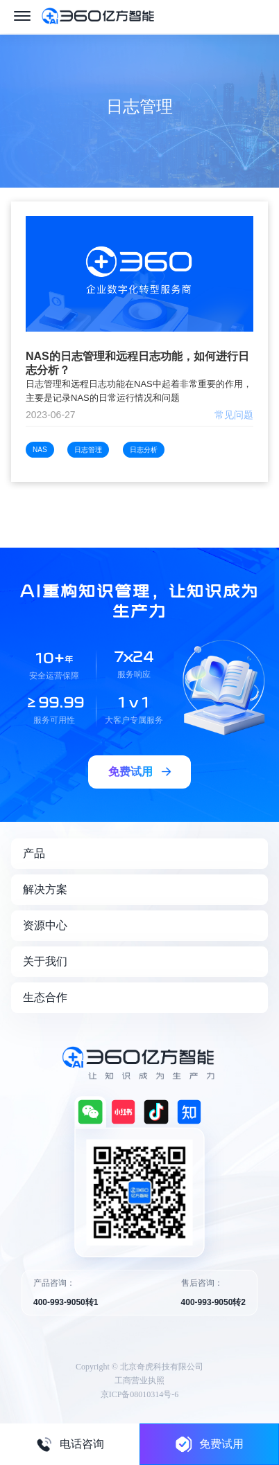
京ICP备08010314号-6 (140, 1394)
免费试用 (210, 1444)
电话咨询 (70, 1444)
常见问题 (233, 414)
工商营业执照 (139, 1380)
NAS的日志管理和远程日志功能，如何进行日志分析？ (137, 363)
